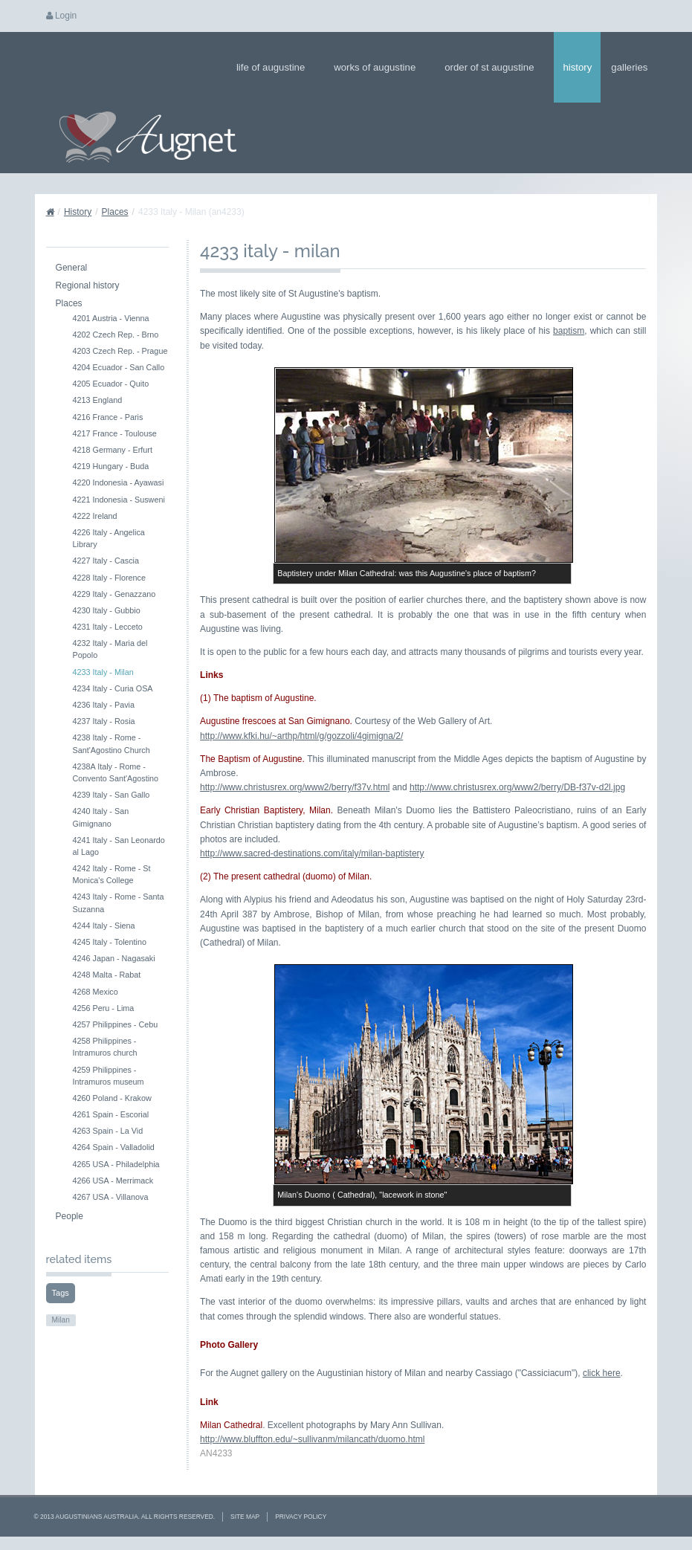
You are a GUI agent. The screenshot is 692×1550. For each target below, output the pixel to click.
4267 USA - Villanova (111, 1196)
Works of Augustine (379, 67)
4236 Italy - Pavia (104, 704)
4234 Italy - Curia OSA (113, 688)
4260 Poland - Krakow (112, 1098)
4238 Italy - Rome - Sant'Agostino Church (111, 743)
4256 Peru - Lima (104, 1008)
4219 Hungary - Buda (111, 466)
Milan (61, 1320)
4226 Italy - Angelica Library (109, 538)
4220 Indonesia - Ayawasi (118, 482)
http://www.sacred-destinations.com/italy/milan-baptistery (312, 853)
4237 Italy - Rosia (104, 721)
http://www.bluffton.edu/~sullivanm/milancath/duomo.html (312, 1439)
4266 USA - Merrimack (113, 1180)
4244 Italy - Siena (104, 925)
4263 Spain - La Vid (108, 1130)
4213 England (98, 399)
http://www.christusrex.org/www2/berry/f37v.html (294, 787)
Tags (60, 1292)
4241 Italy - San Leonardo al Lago (119, 846)
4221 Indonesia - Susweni (119, 499)
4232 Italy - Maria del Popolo (110, 649)
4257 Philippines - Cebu (115, 1024)
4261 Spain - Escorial (111, 1114)
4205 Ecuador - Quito (111, 383)
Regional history (88, 285)
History (577, 67)
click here (602, 1373)
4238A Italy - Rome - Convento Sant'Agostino (116, 772)
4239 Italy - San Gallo (111, 794)
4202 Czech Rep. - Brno (116, 334)
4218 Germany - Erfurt (112, 449)
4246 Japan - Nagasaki (114, 958)
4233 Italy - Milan (103, 672)
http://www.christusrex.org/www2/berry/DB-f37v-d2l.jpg (517, 787)
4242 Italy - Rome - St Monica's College (112, 874)
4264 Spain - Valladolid (114, 1147)
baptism (568, 331)
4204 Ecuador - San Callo (119, 367)
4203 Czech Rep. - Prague (120, 350)
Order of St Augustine (493, 67)
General (72, 267)
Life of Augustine (275, 67)
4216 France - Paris (108, 417)
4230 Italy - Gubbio (106, 610)
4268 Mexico (95, 991)
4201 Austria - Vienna (111, 318)
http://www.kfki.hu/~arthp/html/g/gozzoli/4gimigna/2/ (301, 736)
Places (115, 212)
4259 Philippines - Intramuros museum (108, 1075)
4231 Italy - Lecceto (108, 626)
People (69, 1216)
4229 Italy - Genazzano (114, 594)
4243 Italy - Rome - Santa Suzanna (118, 902)
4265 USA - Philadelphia (116, 1164)
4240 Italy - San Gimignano (101, 817)
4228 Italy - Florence (109, 577)
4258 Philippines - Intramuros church (105, 1046)
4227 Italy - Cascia (106, 560)
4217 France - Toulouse (115, 433)
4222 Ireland (95, 515)
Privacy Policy (300, 1516)
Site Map (244, 1516)
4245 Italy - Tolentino (109, 941)
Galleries (634, 67)
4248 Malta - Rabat (107, 974)
